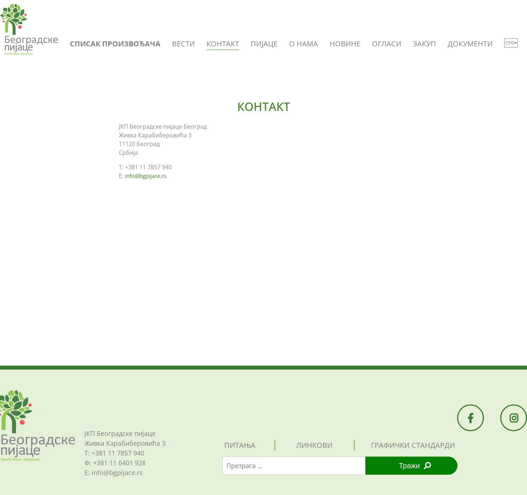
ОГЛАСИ (386, 44)
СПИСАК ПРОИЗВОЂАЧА (115, 44)
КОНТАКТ (222, 44)
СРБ (511, 42)
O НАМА (303, 44)
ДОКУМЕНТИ (470, 44)
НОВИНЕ (345, 44)
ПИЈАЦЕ (264, 44)
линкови (314, 445)
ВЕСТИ (183, 44)
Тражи (415, 466)
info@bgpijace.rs (145, 175)
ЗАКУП (424, 44)
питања (239, 445)
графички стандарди (413, 445)
